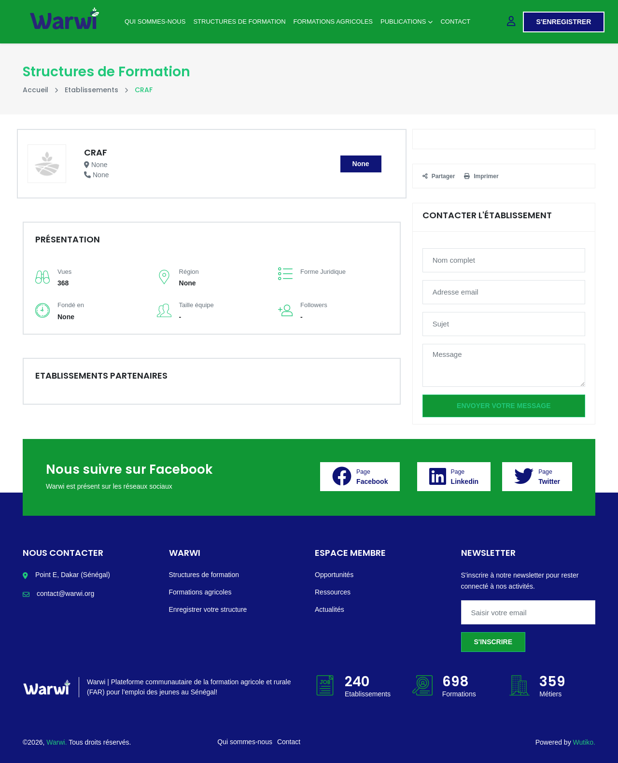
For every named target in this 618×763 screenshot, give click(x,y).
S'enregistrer (563, 22)
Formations (459, 694)
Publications (406, 21)
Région (189, 271)
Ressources (333, 592)
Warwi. (57, 742)
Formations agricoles (333, 21)
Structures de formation (204, 575)
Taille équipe (196, 305)
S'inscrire (493, 642)
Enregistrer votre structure (208, 609)
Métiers (550, 694)
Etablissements (91, 90)
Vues (64, 271)
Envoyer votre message (503, 406)
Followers (313, 305)
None (360, 164)
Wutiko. (584, 742)
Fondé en (70, 305)
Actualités (329, 609)
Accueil (35, 90)
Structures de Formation (239, 21)
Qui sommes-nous (155, 21)
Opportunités (334, 575)
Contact (455, 21)
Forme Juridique (323, 271)
